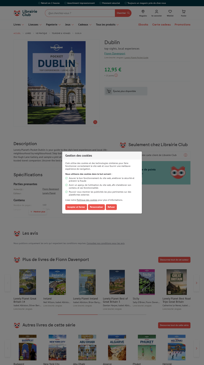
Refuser (111, 207)
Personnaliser (96, 207)
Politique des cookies (87, 200)
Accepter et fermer (76, 207)
